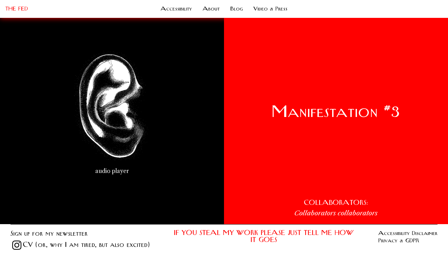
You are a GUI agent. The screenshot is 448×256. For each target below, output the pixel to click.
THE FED (16, 9)
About (211, 9)
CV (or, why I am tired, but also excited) (86, 245)
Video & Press (270, 9)
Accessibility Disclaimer (408, 233)
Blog (236, 9)
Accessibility (176, 9)
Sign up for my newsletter (49, 233)
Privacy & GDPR (398, 240)
